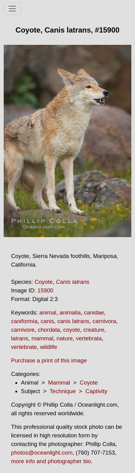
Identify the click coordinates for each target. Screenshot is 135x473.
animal (47, 312)
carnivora (104, 321)
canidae (94, 312)
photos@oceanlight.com (41, 452)
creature (93, 329)
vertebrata (89, 338)
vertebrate (24, 347)
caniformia (24, 321)
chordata (49, 329)
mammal (42, 338)
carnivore (23, 329)
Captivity (96, 391)
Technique (63, 391)
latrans (19, 338)
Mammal (59, 382)
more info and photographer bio (51, 461)
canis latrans (73, 321)
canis (47, 321)
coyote (71, 329)
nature (64, 338)
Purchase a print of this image (49, 360)
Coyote (44, 282)
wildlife (48, 347)
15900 (45, 290)
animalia (70, 312)
